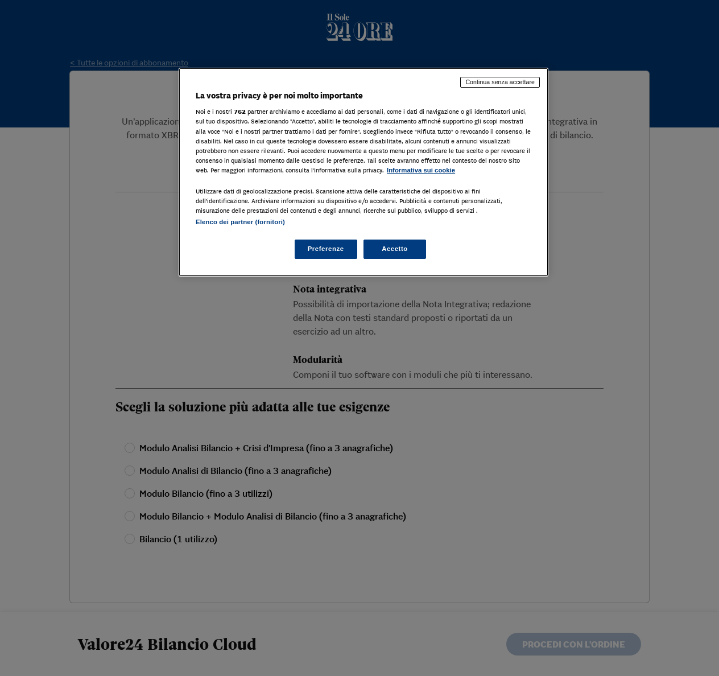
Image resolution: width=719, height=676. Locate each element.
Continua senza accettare (500, 82)
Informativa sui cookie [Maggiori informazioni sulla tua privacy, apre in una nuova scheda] (421, 170)
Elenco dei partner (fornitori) (240, 222)
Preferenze (326, 248)
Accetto (395, 248)
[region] (363, 172)
